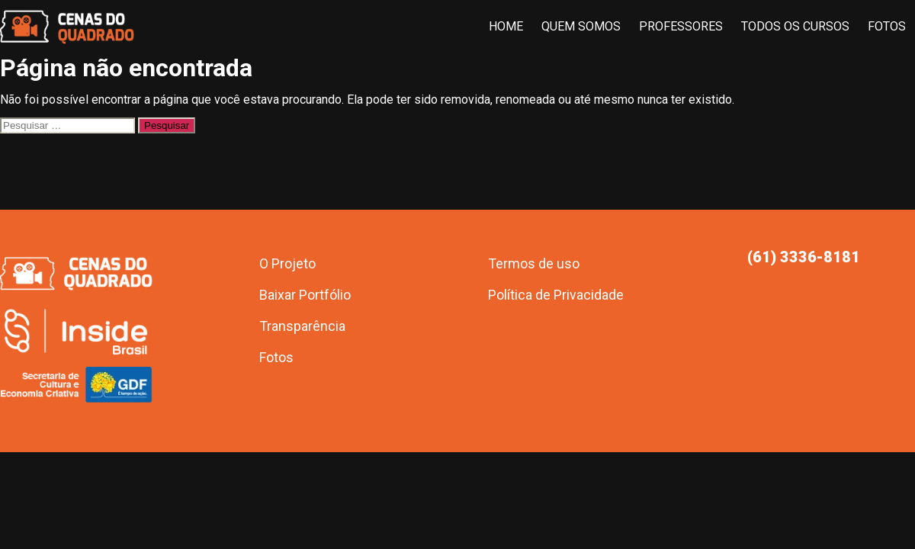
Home (506, 26)
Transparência (302, 326)
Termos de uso (534, 263)
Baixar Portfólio (305, 295)
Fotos (887, 26)
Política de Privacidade (556, 295)
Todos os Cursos (795, 26)
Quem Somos (581, 26)
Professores (681, 26)
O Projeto (287, 263)
